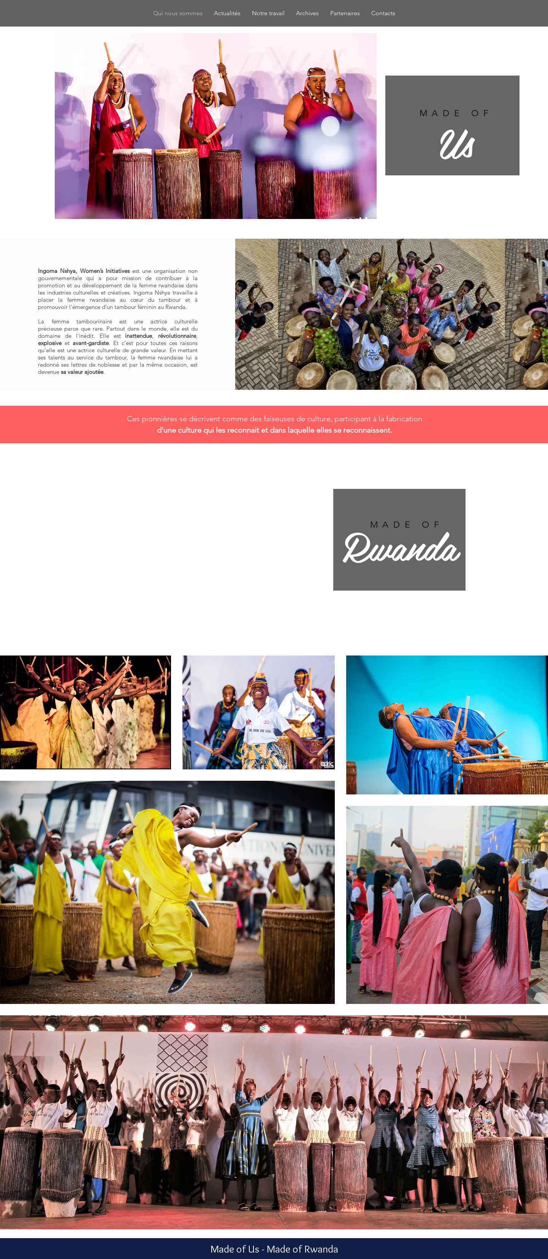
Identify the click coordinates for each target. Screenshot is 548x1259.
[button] (216, 126)
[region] (452, 125)
